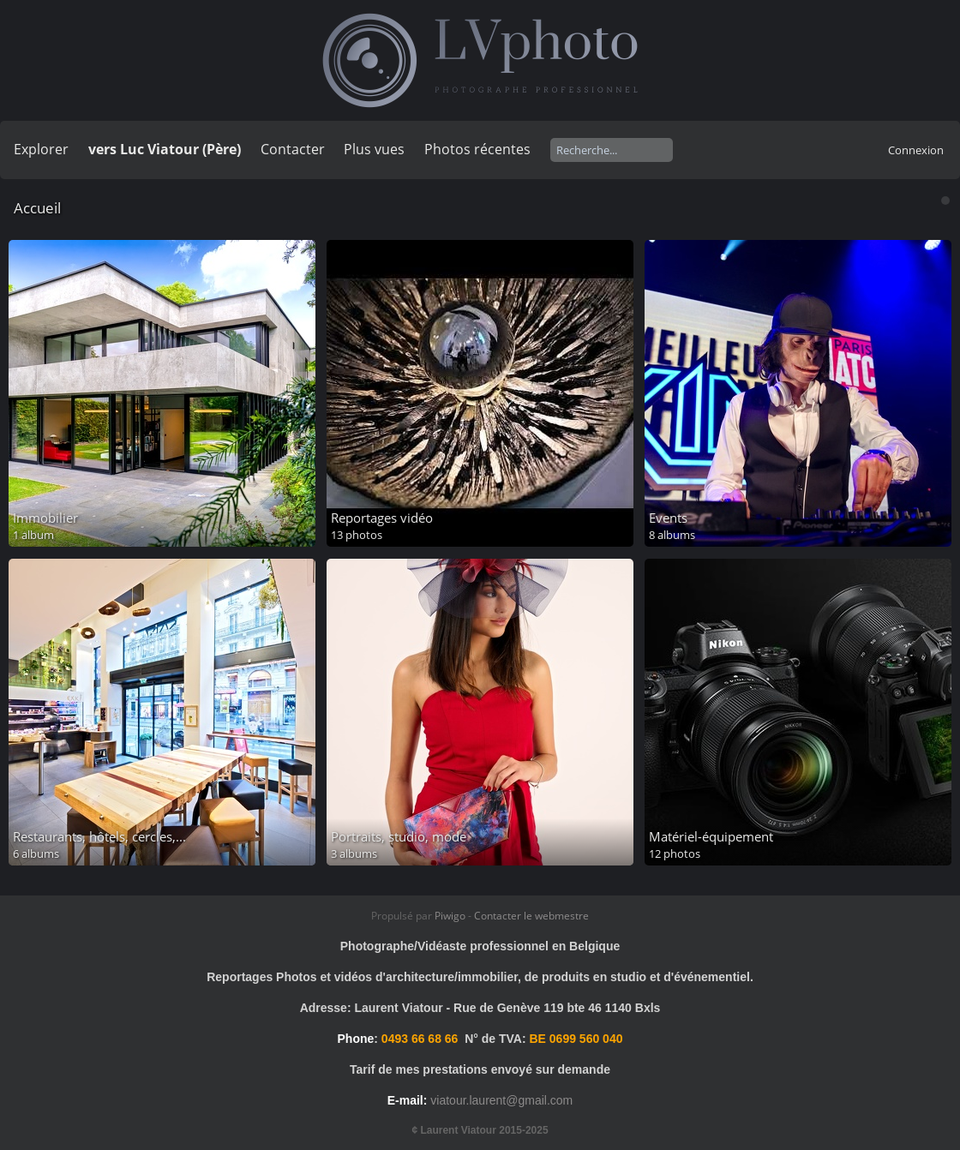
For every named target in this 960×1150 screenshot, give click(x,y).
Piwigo (450, 915)
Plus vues (374, 149)
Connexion (916, 150)
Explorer (41, 149)
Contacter (293, 149)
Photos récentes (477, 149)
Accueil (37, 208)
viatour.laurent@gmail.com (501, 1100)
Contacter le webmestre (531, 915)
